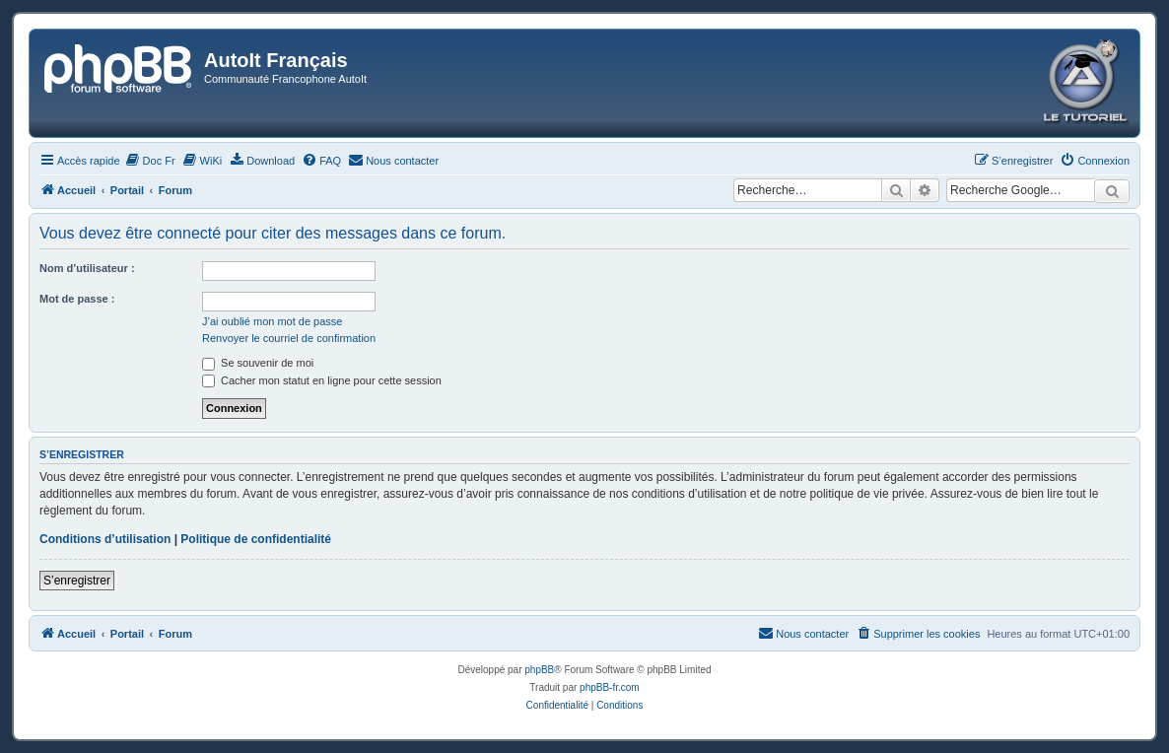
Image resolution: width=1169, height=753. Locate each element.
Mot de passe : (76, 299)
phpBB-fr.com (610, 687)
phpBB (539, 669)
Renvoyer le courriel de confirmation (289, 338)
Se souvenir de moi (257, 363)
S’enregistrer (76, 580)
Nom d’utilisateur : (87, 268)
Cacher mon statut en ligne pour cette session (322, 380)
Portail (127, 190)
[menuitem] (150, 160)
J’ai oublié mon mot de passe (272, 321)
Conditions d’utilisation (105, 539)
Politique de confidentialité (255, 539)
